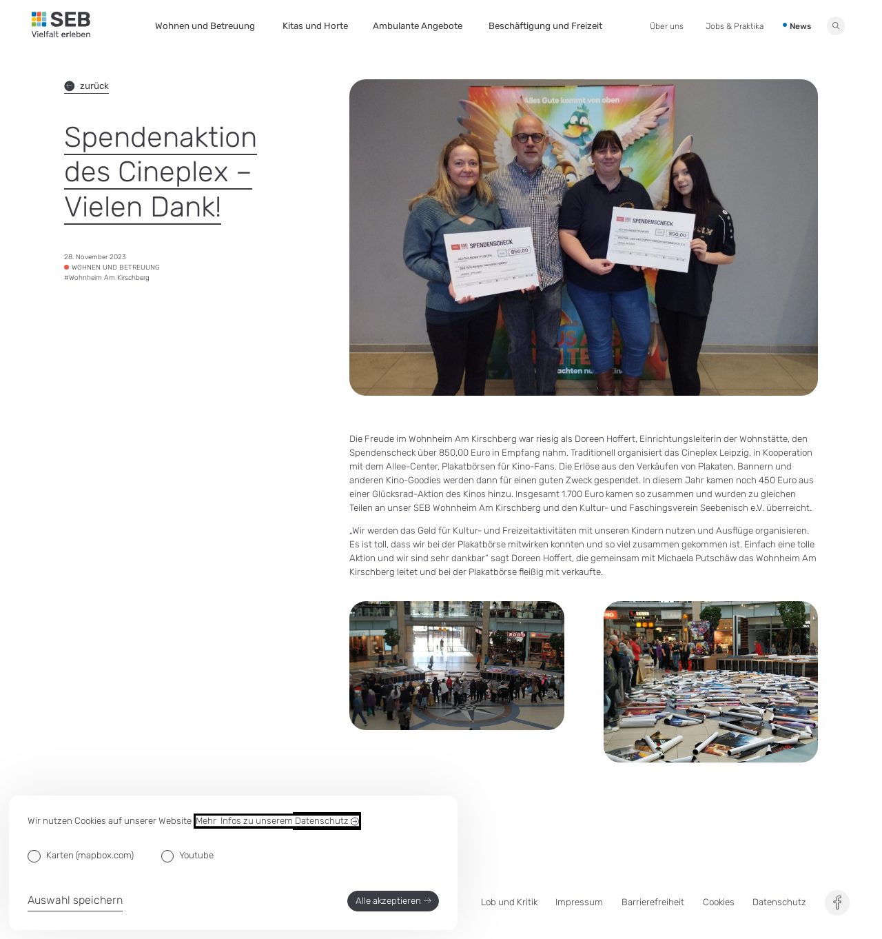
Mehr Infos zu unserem (277, 821)
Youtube (196, 855)
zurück (86, 86)
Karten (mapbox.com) (90, 855)
